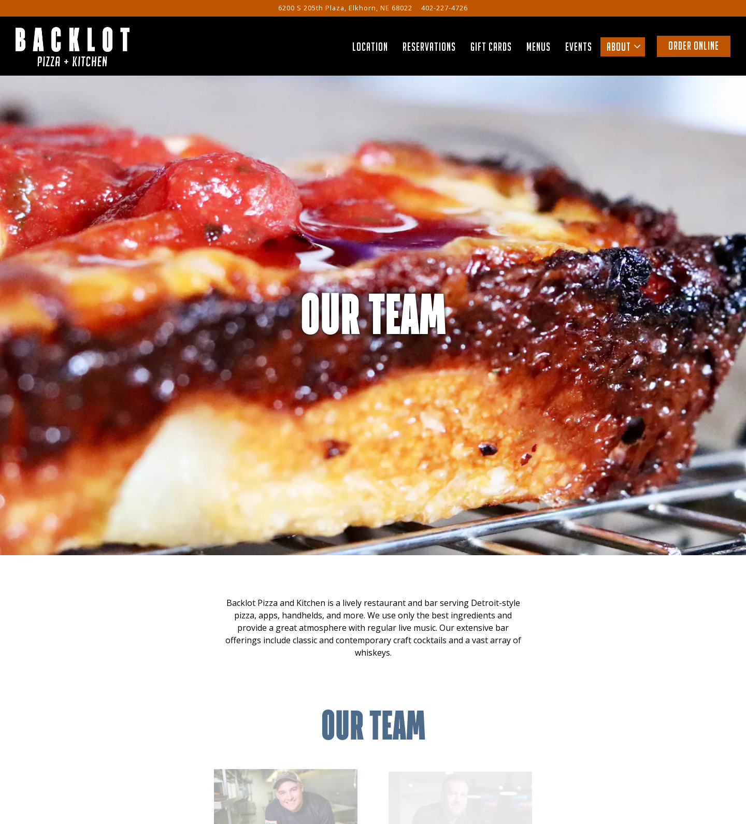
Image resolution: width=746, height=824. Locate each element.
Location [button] (370, 46)
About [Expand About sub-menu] (625, 45)
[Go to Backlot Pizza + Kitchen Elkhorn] (345, 8)
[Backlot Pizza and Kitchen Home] (73, 45)
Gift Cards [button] (491, 46)
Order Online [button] (693, 45)
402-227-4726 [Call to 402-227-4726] (444, 7)
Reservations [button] (429, 46)
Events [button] (578, 46)
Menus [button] (538, 46)
